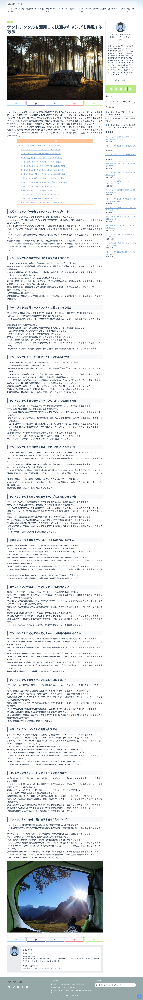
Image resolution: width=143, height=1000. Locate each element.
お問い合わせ (131, 10)
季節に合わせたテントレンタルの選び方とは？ (60, 10)
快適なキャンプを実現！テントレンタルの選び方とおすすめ (42, 178)
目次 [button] (55, 141)
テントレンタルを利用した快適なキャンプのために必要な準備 (43, 174)
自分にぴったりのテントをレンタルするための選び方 (40, 194)
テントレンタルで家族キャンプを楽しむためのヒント (40, 186)
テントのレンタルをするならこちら (43, 968)
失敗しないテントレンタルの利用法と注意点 (37, 190)
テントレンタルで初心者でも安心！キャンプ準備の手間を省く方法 (45, 182)
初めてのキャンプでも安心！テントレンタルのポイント (41, 150)
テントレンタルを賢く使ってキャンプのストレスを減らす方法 (43, 166)
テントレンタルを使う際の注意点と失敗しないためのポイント (43, 170)
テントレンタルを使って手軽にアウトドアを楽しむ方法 (41, 162)
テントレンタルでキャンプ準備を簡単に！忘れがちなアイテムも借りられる (101, 10)
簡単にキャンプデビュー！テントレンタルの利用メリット (41, 202)
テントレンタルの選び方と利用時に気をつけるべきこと (41, 154)
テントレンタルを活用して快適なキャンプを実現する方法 (26, 10)
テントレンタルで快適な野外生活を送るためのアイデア (41, 198)
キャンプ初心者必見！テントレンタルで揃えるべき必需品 (41, 158)
